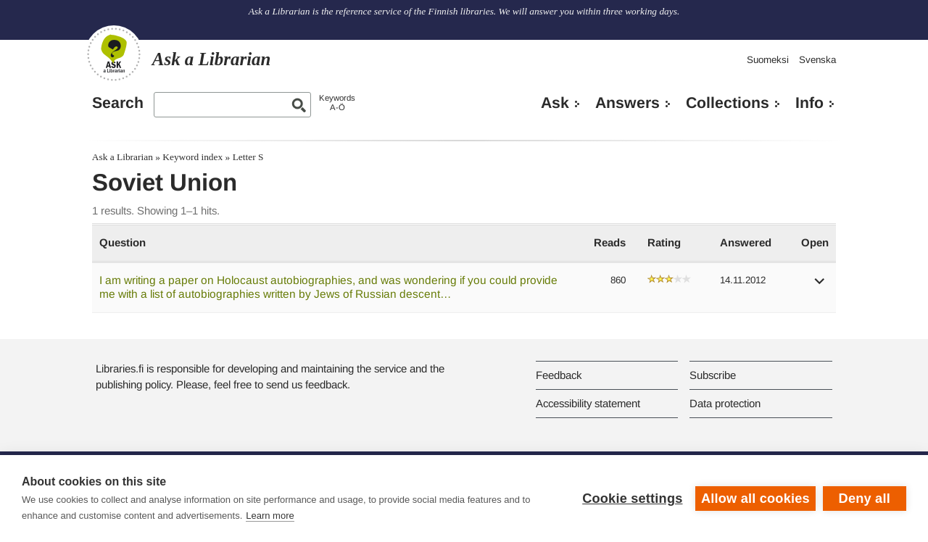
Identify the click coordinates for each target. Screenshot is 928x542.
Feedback (558, 375)
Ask (555, 103)
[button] (820, 285)
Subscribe (712, 375)
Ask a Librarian (122, 156)
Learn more (270, 515)
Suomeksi (768, 59)
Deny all (864, 498)
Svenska (817, 59)
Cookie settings (632, 498)
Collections (727, 103)
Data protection (725, 403)
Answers (627, 103)
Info (809, 103)
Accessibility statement (588, 403)
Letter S (248, 156)
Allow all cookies (755, 498)
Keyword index (192, 156)
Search (118, 103)
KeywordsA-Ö (337, 102)
